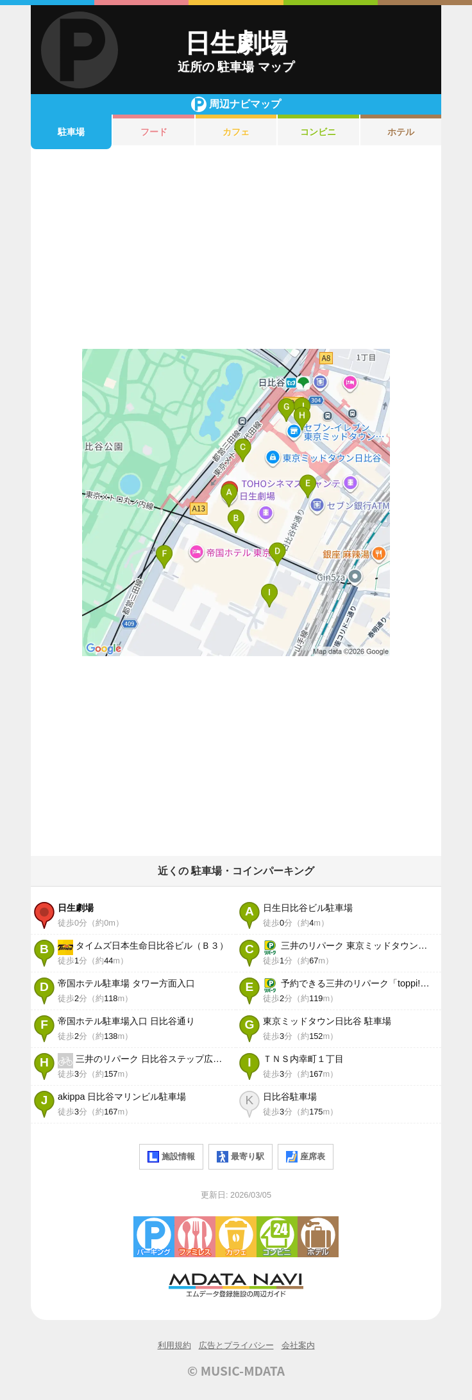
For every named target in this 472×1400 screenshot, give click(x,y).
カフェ (236, 132)
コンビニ (318, 132)
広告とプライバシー (236, 1345)
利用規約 (174, 1345)
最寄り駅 (240, 1157)
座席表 (305, 1157)
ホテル (400, 132)
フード (153, 132)
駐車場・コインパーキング (153, 1236)
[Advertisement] (236, 249)
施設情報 (171, 1157)
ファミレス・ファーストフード (194, 1236)
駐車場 (71, 132)
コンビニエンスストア (277, 1236)
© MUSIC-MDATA (236, 1371)
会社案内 (298, 1345)
